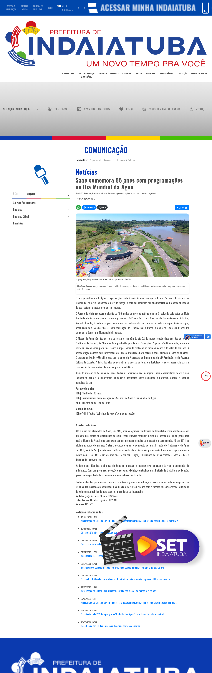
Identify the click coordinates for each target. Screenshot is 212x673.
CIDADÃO (103, 74)
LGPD (50, 7)
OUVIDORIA (150, 74)
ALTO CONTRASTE (67, 7)
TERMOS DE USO (24, 8)
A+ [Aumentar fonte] (85, 7)
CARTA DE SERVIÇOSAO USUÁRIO (87, 75)
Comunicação (109, 160)
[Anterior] (37, 109)
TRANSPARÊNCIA (165, 74)
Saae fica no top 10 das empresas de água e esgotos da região (110, 626)
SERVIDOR (126, 74)
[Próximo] (207, 109)
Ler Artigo (182, 207)
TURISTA (138, 74)
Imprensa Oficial (21, 216)
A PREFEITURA (68, 74)
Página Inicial (95, 160)
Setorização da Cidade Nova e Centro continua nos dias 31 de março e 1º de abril (119, 591)
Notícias (131, 160)
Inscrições (18, 223)
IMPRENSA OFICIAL (199, 74)
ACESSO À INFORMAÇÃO (11, 8)
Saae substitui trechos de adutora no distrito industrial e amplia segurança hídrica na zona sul (125, 579)
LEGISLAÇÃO (182, 74)
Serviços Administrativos (24, 202)
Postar (102, 207)
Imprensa (121, 160)
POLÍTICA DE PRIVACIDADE (38, 8)
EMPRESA (114, 74)
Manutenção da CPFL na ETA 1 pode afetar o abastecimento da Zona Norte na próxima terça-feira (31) (129, 602)
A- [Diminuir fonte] (79, 7)
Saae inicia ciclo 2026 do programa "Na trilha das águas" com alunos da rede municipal (122, 614)
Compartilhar (89, 207)
